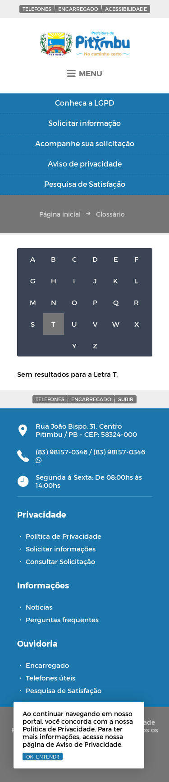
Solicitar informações (61, 549)
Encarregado (78, 9)
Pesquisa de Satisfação (63, 690)
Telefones (37, 9)
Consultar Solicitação (60, 561)
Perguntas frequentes (62, 619)
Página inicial (60, 214)
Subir (125, 399)
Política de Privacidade (63, 536)
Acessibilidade (126, 9)
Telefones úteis (50, 678)
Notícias (39, 607)
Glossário (110, 214)
